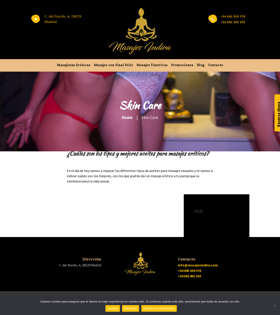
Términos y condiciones (159, 308)
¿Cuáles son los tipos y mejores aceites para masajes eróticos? (138, 153)
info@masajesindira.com (198, 265)
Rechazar (130, 308)
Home (127, 117)
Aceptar (113, 308)
